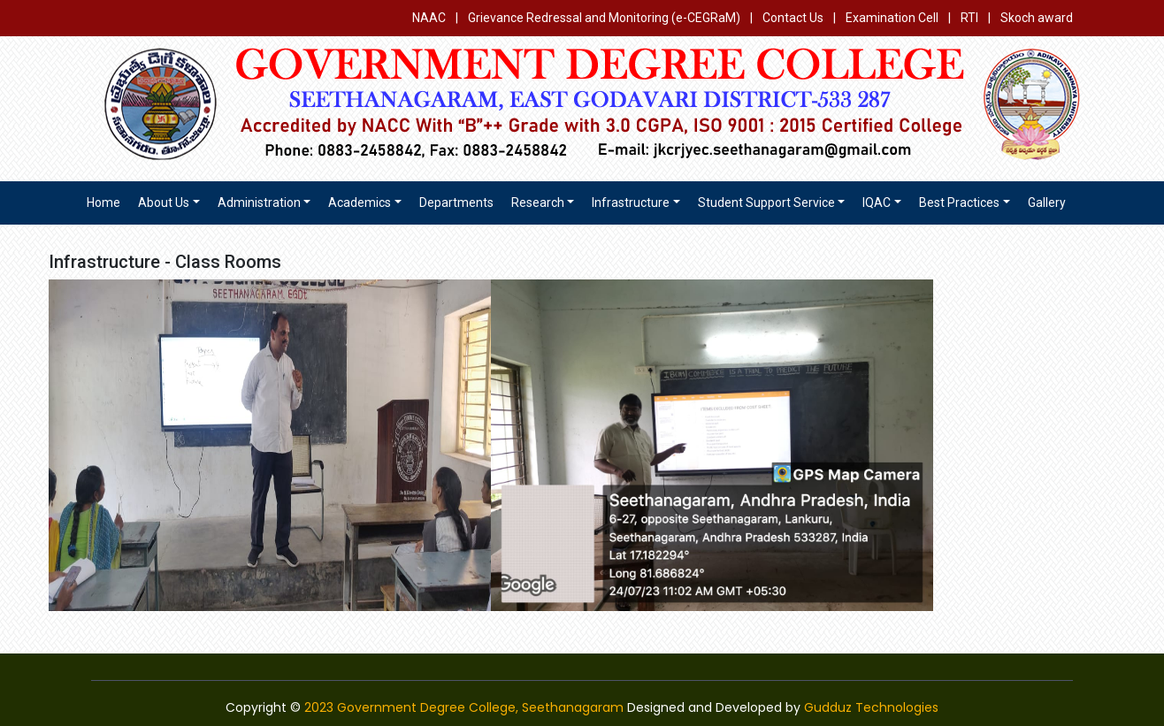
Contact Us (792, 18)
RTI (969, 18)
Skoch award (1036, 18)
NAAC (429, 18)
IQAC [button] (876, 202)
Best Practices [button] (959, 202)
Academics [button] (359, 202)
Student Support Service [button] (766, 202)
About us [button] (163, 202)
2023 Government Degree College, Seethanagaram (464, 707)
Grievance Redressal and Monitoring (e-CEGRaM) (605, 18)
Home (103, 202)
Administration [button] (259, 202)
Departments (456, 202)
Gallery (1047, 202)
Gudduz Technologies (871, 707)
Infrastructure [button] (631, 202)
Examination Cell (892, 18)
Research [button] (537, 202)
